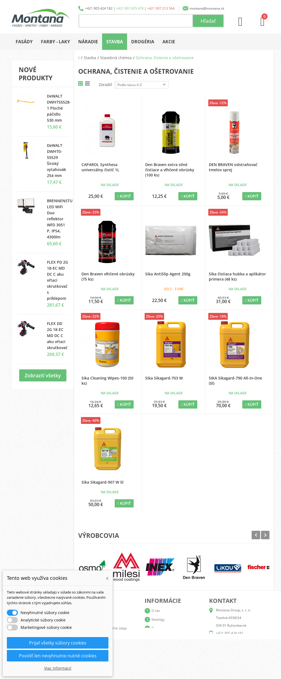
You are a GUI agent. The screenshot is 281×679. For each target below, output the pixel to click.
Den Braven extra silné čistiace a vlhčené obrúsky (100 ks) (169, 170)
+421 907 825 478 (130, 8)
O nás (155, 610)
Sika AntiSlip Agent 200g (167, 273)
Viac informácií (57, 668)
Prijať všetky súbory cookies (57, 643)
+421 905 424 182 (99, 8)
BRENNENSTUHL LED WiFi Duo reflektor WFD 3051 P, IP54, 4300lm (62, 218)
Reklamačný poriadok (167, 645)
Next (265, 535)
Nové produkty (35, 73)
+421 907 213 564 (161, 8)
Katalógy (158, 619)
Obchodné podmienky (168, 637)
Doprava (158, 628)
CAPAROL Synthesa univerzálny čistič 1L (100, 167)
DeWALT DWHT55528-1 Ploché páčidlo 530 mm (59, 108)
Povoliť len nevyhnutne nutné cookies (58, 656)
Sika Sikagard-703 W (164, 378)
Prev (256, 535)
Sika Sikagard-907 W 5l (102, 482)
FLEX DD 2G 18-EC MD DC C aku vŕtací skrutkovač (57, 335)
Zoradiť (105, 84)
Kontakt (157, 654)
